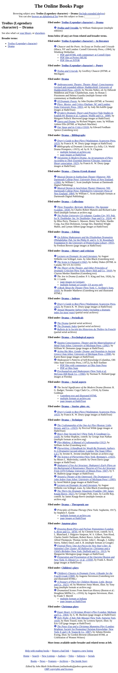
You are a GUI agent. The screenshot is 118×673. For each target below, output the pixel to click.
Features (52, 661)
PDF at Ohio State (69, 368)
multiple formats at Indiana (73, 598)
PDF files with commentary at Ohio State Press (83, 365)
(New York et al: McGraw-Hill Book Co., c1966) (80, 372)
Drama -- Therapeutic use (74, 504)
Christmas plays (70, 606)
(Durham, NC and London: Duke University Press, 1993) (82, 105)
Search (35, 656)
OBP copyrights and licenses (58, 669)
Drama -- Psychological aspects (77, 337)
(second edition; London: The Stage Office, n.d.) (84, 451)
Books (34, 661)
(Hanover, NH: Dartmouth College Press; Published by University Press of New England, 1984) (83, 191)
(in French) (86, 329)
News (42, 661)
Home (26, 656)
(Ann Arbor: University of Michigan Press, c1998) (84, 352)
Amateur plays (69, 523)
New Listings (48, 656)
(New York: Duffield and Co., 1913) (82, 548)
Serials (91, 656)
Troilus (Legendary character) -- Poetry (82, 65)
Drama (11, 46)
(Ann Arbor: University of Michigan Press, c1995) (84, 478)
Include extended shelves (91, 13)
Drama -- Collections (72, 201)
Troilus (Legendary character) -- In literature (85, 41)
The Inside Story (79, 661)
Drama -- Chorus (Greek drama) (78, 171)
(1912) (81, 442)
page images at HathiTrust (73, 154)
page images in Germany (72, 282)
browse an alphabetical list (45, 16)
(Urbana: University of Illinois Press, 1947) (85, 468)
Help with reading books (37, 650)
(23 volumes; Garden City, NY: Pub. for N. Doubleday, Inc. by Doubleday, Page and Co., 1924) (84, 217)
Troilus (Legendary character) (22, 43)
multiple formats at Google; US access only (81, 284)
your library (25, 33)
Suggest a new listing (82, 650)
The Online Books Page (58, 6)
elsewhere (40, 33)
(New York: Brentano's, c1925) (86, 456)
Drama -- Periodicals (72, 317)
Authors (62, 656)
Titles (71, 656)
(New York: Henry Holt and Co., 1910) (83, 269)
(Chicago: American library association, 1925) (83, 161)
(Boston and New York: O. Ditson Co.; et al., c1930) (84, 558)
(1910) (73, 127)
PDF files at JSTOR (70, 60)
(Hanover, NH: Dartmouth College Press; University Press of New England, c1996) (84, 179)
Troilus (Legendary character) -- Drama (82, 22)
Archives (63, 661)
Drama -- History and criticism (77, 250)
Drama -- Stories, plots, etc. (75, 406)
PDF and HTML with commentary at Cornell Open (85, 54)
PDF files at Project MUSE (73, 57)
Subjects (81, 656)
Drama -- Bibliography (73, 135)
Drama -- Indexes (70, 298)
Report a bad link (60, 650)
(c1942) (72, 262)
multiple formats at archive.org (75, 152)
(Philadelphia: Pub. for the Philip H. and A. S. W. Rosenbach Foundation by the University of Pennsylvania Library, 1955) (84, 240)
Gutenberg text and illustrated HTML (78, 395)
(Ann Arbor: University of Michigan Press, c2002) (84, 344)
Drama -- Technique (72, 420)
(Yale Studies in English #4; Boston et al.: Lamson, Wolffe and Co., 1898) (83, 114)
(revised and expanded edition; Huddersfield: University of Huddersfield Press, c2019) (83, 87)
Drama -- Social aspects (73, 382)
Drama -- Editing (70, 231)
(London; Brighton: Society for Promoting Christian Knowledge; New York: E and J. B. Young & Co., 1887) (84, 629)
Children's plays (70, 567)
